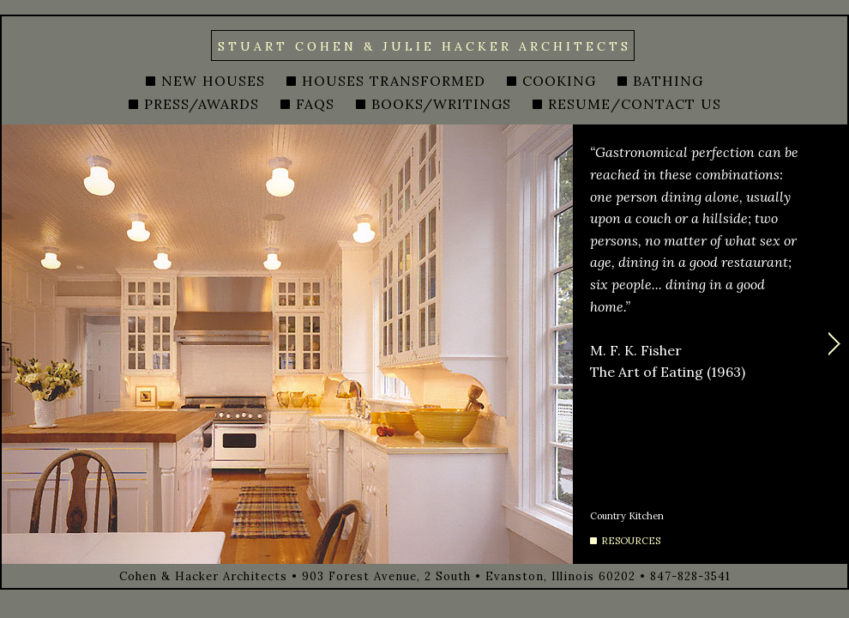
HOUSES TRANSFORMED (393, 80)
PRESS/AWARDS (201, 103)
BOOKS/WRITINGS (441, 103)
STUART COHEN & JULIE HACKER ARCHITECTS (424, 46)
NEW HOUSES (213, 80)
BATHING (668, 80)
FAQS (315, 103)
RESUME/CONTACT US (634, 103)
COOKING (559, 80)
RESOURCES (630, 541)
